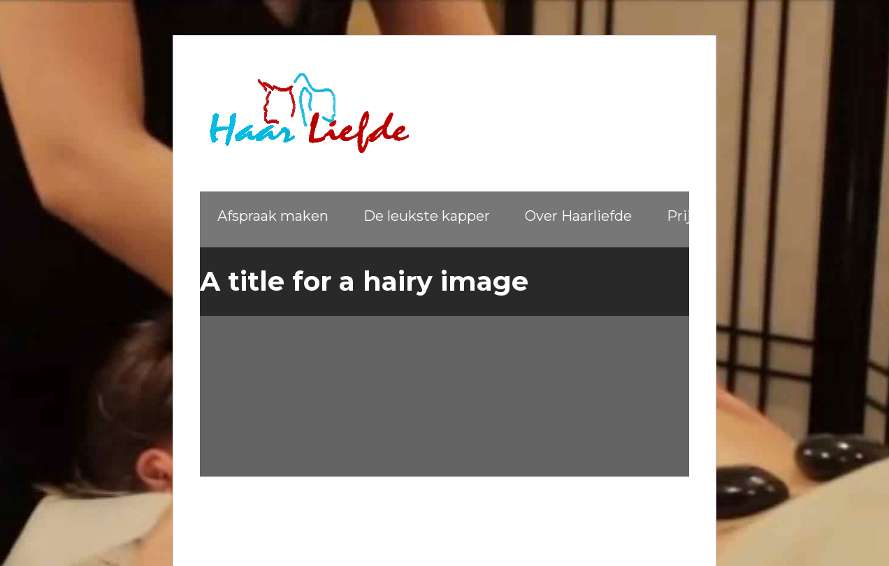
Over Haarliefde (578, 216)
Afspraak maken (272, 216)
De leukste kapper (426, 216)
